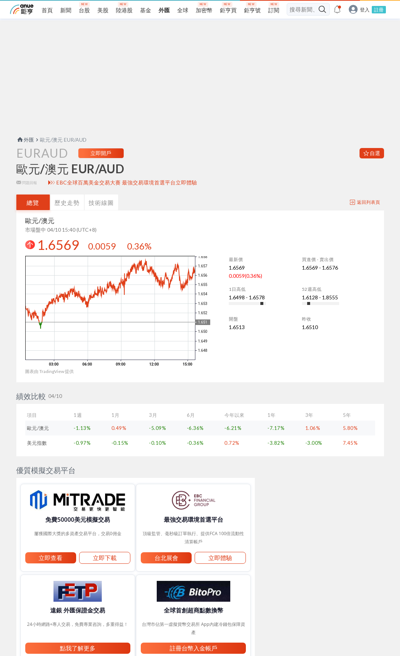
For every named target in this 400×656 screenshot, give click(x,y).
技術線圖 (101, 217)
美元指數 (37, 457)
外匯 (25, 154)
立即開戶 (101, 167)
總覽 (33, 217)
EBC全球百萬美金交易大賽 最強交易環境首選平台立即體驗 (126, 197)
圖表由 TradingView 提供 (49, 386)
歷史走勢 (67, 217)
